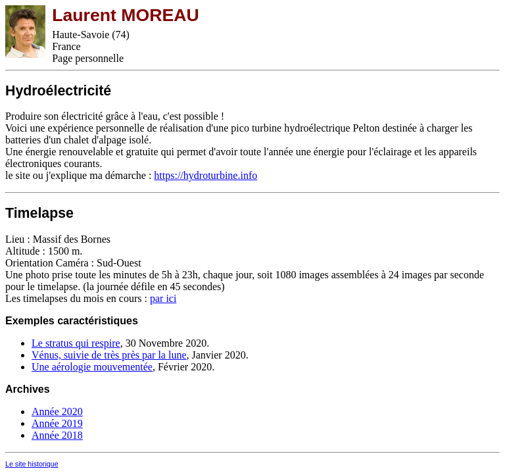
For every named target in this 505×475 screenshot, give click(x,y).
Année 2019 (57, 423)
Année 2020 (57, 411)
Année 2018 (57, 435)
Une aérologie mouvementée (92, 366)
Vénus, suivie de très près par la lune (109, 355)
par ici (163, 298)
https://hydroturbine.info (205, 175)
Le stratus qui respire (76, 343)
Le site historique (32, 464)
